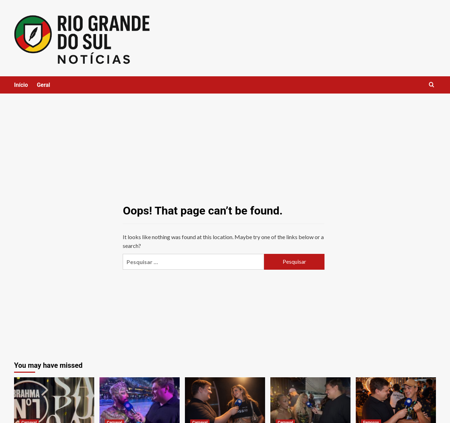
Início (21, 85)
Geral (43, 85)
